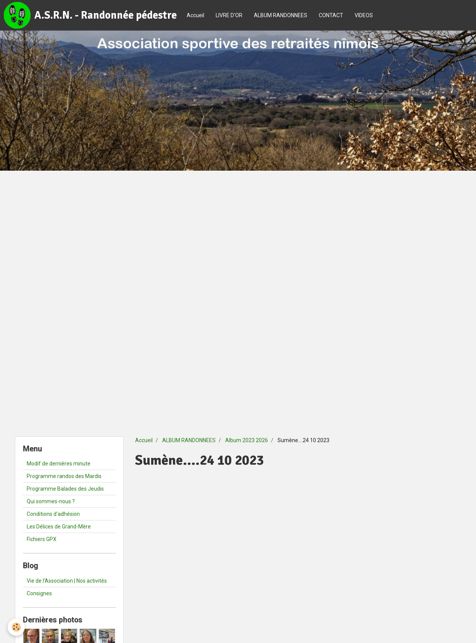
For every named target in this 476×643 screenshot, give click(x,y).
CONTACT (331, 15)
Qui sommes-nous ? (51, 501)
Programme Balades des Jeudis (65, 489)
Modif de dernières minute (58, 463)
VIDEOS (364, 15)
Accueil (195, 15)
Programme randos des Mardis (64, 476)
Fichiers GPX (41, 539)
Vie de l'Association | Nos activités (67, 581)
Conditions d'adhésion (53, 514)
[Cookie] (16, 627)
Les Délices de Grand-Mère (59, 526)
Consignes (39, 593)
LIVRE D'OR (229, 15)
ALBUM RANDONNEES (280, 15)
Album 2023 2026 (246, 440)
